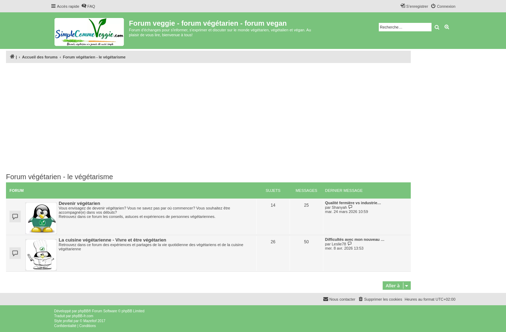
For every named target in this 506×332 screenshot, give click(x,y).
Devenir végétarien (79, 203)
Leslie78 (339, 244)
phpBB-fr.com (82, 316)
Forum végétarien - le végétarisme (59, 177)
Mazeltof (90, 321)
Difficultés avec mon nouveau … (354, 239)
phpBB (83, 311)
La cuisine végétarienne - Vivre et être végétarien (112, 240)
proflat (68, 321)
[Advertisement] (208, 118)
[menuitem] (88, 6)
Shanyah (339, 207)
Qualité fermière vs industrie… (353, 203)
